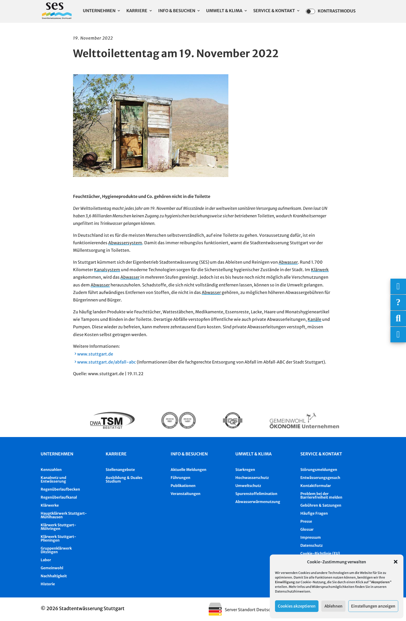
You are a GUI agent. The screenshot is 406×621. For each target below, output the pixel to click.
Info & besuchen (189, 453)
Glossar (307, 529)
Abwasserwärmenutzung (257, 501)
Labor (46, 560)
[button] (395, 561)
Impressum (310, 537)
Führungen (180, 477)
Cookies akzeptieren (297, 606)
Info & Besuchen (176, 11)
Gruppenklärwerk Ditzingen (56, 550)
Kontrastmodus (331, 11)
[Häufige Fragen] (398, 302)
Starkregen (245, 469)
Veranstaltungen (185, 493)
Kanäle (314, 319)
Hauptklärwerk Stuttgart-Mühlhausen (64, 515)
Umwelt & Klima (224, 11)
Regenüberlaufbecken (60, 489)
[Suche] (398, 318)
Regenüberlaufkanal (59, 497)
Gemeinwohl (52, 568)
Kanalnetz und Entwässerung (53, 479)
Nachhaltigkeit (54, 576)
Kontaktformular (315, 485)
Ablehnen (333, 606)
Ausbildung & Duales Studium (124, 479)
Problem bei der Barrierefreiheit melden (321, 495)
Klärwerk (320, 269)
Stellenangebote (120, 469)
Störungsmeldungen (318, 469)
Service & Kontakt (274, 11)
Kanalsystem (107, 269)
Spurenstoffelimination (256, 493)
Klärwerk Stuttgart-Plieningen (58, 538)
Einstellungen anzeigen (373, 606)
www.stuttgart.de (95, 354)
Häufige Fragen (314, 513)
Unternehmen (99, 11)
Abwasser (288, 262)
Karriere (136, 11)
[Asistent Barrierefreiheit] (398, 334)
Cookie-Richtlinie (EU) (320, 553)
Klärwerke (50, 505)
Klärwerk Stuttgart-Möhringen (58, 527)
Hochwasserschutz (252, 477)
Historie (48, 584)
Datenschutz (311, 545)
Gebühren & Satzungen (320, 505)
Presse (306, 521)
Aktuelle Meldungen (188, 469)
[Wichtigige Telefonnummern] (398, 286)
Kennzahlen (51, 469)
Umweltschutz (248, 485)
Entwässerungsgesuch (320, 477)
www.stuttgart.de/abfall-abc (106, 362)
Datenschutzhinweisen (292, 591)
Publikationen (183, 485)
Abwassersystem (125, 242)
